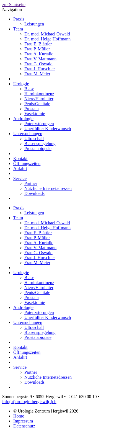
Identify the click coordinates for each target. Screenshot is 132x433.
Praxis (18, 19)
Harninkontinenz (39, 93)
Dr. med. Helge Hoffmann (47, 39)
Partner (30, 183)
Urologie (21, 83)
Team (18, 29)
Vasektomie (34, 113)
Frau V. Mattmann (40, 58)
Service (20, 178)
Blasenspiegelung (40, 143)
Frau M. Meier (37, 73)
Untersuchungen (27, 133)
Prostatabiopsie (37, 148)
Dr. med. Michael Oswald (47, 34)
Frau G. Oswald (38, 63)
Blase (29, 88)
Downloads (34, 193)
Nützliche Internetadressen (48, 188)
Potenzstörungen (39, 123)
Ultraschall (34, 138)
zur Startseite (13, 4)
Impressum (23, 421)
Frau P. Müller (37, 49)
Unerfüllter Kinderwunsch (47, 128)
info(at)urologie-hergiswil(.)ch (29, 401)
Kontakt (20, 158)
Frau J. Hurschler (39, 68)
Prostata (31, 108)
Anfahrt (20, 168)
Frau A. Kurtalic (38, 53)
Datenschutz (24, 426)
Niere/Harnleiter (38, 98)
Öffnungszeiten (26, 163)
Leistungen (34, 24)
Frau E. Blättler (38, 44)
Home (18, 416)
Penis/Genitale (37, 103)
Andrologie (23, 118)
